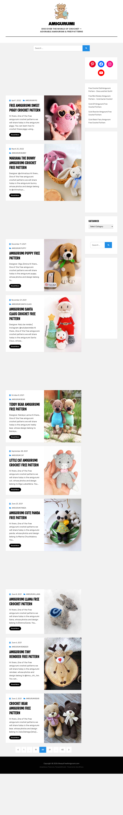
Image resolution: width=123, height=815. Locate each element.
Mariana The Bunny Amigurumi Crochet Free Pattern (22, 167)
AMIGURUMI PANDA (19, 513)
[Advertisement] (43, 79)
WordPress (79, 772)
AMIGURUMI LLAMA (33, 599)
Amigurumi (61, 27)
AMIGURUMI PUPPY (19, 253)
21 (51, 754)
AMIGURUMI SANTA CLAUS (22, 309)
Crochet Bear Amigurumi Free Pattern (20, 713)
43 (65, 754)
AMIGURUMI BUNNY (19, 157)
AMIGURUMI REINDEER (20, 652)
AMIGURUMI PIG (31, 105)
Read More (15, 139)
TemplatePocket (60, 772)
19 (36, 754)
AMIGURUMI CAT (18, 460)
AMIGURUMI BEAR (18, 404)
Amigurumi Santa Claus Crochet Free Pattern (22, 318)
